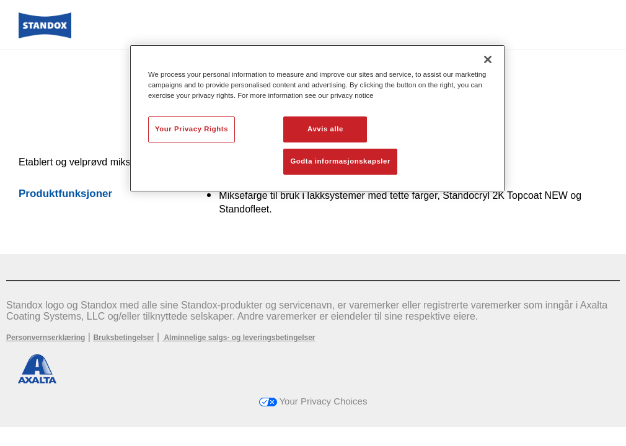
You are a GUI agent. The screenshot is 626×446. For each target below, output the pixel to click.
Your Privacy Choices (313, 401)
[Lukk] (487, 59)
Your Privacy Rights (191, 129)
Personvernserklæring (45, 337)
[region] (317, 118)
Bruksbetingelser (123, 337)
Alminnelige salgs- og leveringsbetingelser (238, 337)
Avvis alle (325, 129)
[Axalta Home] (45, 35)
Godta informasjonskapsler (340, 161)
